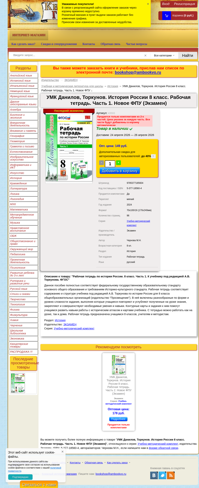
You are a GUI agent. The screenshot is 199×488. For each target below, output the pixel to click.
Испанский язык (20, 80)
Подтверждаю (20, 477)
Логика (14, 193)
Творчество (18, 299)
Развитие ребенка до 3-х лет (22, 274)
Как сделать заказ (117, 462)
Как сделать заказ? (23, 44)
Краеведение (18, 183)
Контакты (89, 44)
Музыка (15, 222)
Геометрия (17, 141)
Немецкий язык (20, 91)
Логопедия (17, 199)
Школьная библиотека (18, 332)
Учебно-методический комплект (74, 328)
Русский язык (18, 288)
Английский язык (21, 75)
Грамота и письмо (22, 146)
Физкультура (18, 314)
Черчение (16, 325)
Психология (17, 267)
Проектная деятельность (20, 261)
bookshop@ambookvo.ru (138, 72)
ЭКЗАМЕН (71, 80)
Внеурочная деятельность (20, 124)
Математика (19, 209)
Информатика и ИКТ (20, 166)
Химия (14, 320)
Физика (14, 309)
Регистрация (184, 4)
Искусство (17, 172)
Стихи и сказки (20, 293)
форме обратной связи (163, 447)
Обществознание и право (22, 242)
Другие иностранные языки (23, 103)
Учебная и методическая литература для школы (72, 86)
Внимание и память (23, 130)
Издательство (50, 80)
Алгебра (15, 109)
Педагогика (17, 254)
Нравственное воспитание (19, 229)
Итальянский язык (22, 85)
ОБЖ (13, 235)
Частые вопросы (136, 44)
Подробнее (118, 419)
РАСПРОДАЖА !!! (21, 351)
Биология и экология (17, 116)
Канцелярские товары (19, 345)
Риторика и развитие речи (19, 282)
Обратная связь (110, 44)
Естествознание (21, 151)
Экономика (17, 338)
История (16, 178)
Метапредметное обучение (22, 216)
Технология (17, 304)
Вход (165, 4)
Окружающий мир (21, 249)
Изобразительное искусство (22, 158)
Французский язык (22, 96)
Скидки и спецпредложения (59, 44)
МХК (13, 204)
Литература (18, 188)
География (17, 135)
